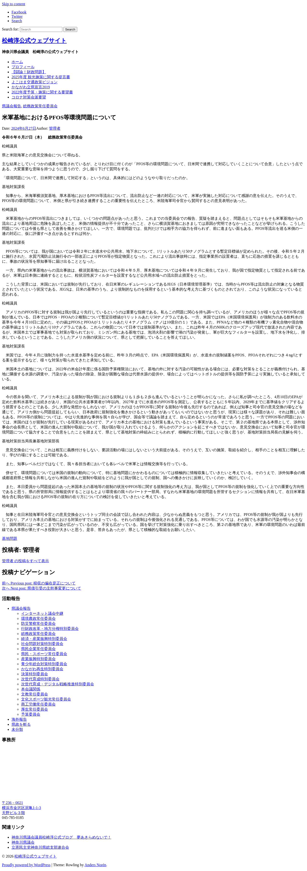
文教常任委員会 (34, 694)
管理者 (54, 128)
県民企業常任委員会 (38, 649)
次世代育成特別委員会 (40, 679)
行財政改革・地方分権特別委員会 (50, 629)
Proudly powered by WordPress (26, 865)
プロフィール (23, 67)
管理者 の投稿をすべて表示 (25, 561)
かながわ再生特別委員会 (42, 669)
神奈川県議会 (23, 842)
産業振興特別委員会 (38, 659)
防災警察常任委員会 (38, 623)
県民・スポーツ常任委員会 (44, 654)
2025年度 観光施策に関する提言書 (41, 77)
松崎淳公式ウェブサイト (34, 40)
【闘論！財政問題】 (29, 72)
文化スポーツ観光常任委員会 (46, 699)
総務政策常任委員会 (40, 106)
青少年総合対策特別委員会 (44, 664)
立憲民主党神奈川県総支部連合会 (40, 847)
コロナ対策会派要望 (29, 97)
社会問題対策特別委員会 (42, 644)
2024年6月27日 (23, 128)
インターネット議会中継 (42, 613)
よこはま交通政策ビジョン (35, 82)
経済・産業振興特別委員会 (44, 639)
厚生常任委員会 (34, 709)
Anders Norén (95, 865)
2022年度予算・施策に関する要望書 (42, 92)
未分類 (17, 729)
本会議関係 (30, 689)
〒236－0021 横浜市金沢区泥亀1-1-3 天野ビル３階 (21, 808)
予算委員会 (30, 714)
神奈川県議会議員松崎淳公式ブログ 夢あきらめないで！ (61, 837)
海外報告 (19, 719)
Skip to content (13, 4)
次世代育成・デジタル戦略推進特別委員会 (57, 684)
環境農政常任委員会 (38, 618)
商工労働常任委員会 (38, 704)
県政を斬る (21, 724)
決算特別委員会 (34, 674)
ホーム (17, 62)
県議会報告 (11, 106)
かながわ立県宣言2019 (31, 87)
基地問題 (9, 538)
